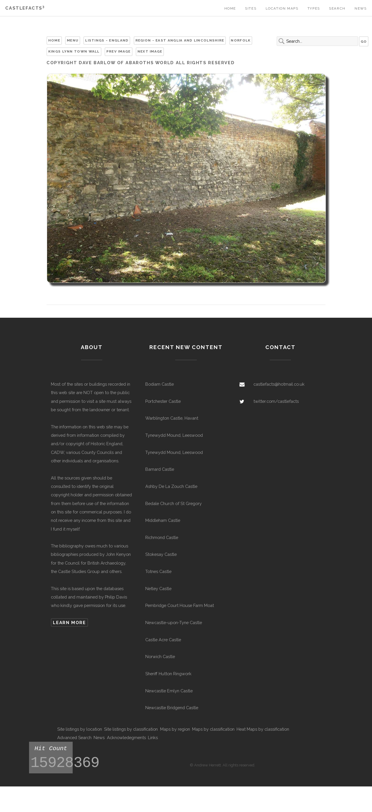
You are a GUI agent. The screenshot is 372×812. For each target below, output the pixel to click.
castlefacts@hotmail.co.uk (279, 384)
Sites (250, 8)
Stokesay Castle (161, 554)
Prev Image (118, 51)
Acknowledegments (126, 737)
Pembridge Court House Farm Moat (179, 605)
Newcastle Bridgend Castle (171, 707)
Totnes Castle (158, 571)
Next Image (149, 51)
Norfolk (241, 40)
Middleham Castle (162, 520)
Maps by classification (213, 729)
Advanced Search (74, 737)
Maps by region (175, 729)
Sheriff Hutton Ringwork (168, 673)
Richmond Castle (161, 537)
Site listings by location (79, 729)
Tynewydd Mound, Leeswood (174, 435)
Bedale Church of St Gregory (173, 503)
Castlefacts (24, 8)
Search (337, 8)
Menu (72, 40)
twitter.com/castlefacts (276, 401)
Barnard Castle (159, 469)
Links (153, 737)
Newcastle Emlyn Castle (169, 690)
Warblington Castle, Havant (171, 418)
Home (230, 8)
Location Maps (282, 8)
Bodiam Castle (159, 384)
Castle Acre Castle (163, 639)
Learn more (69, 622)
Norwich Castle (160, 656)
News (360, 8)
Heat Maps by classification (263, 729)
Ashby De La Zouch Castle (171, 486)
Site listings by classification (131, 729)
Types (313, 8)
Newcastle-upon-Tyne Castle (173, 622)
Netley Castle (158, 588)
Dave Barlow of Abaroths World (126, 62)
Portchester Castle (163, 401)
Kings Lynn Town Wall (74, 51)
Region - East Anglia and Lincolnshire (179, 40)
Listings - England (106, 40)
